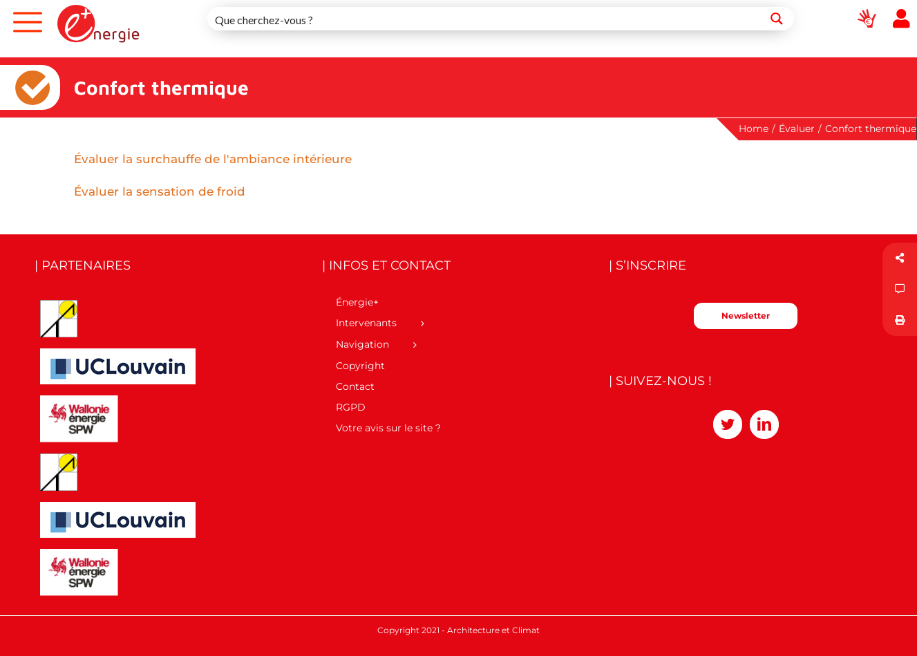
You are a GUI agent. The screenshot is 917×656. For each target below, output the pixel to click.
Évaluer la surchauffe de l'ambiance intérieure (213, 159)
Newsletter (745, 315)
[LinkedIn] (764, 424)
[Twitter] (727, 424)
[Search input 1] (484, 18)
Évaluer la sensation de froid (159, 191)
